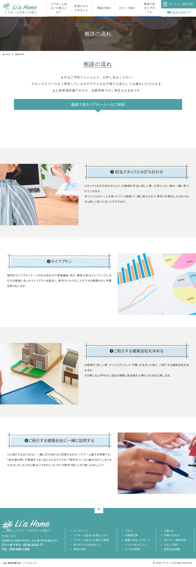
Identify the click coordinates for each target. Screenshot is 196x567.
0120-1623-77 (181, 12)
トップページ (80, 530)
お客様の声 (131, 535)
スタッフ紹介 (171, 544)
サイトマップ (30, 562)
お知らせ (169, 530)
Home (7, 54)
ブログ (129, 530)
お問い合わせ (171, 535)
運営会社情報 (172, 549)
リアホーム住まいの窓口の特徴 (91, 540)
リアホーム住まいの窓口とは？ (90, 535)
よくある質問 (132, 549)
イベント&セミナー (135, 544)
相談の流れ (80, 549)
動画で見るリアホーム (137, 540)
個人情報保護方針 (12, 562)
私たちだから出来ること (87, 544)
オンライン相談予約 (175, 540)
